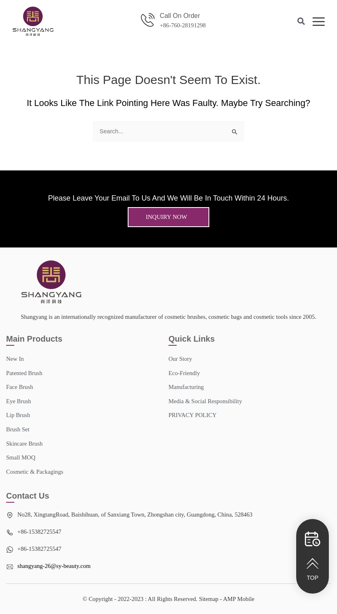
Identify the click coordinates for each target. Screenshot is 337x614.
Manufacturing (186, 387)
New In (15, 359)
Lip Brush (18, 415)
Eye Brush (18, 401)
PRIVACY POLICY (192, 415)
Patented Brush (24, 373)
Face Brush (19, 387)
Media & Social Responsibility (205, 401)
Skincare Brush (24, 443)
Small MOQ (20, 457)
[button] (301, 21)
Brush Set (17, 429)
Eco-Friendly (184, 373)
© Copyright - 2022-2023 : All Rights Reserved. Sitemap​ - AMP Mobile (168, 599)
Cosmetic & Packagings (34, 471)
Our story (180, 359)
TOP (313, 577)
